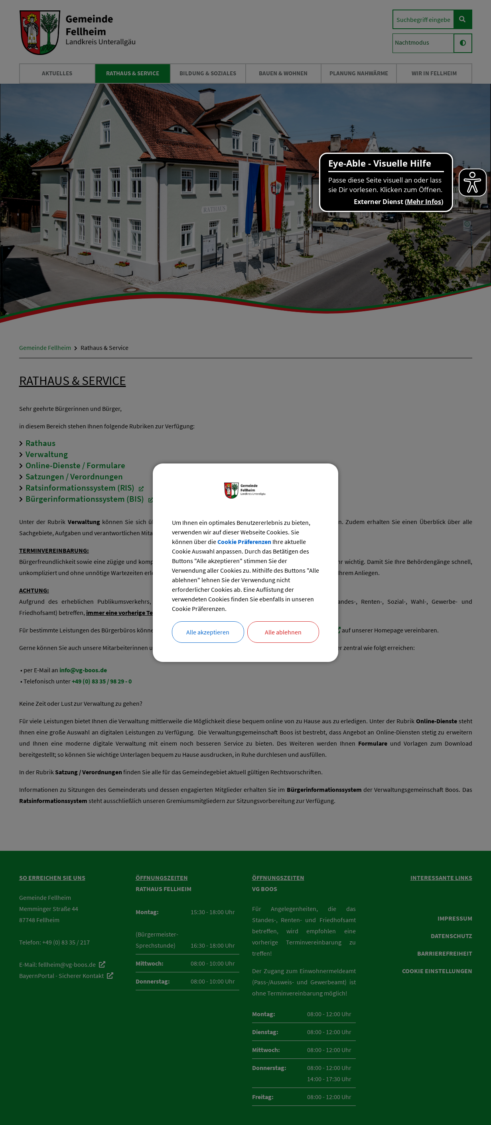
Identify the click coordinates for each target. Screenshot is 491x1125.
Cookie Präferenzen (244, 542)
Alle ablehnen (283, 632)
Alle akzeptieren (207, 632)
